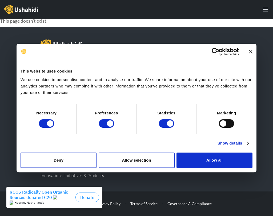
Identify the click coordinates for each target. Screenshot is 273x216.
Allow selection (136, 160)
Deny (58, 160)
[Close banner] (250, 52)
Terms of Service (144, 203)
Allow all (214, 160)
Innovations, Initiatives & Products (72, 175)
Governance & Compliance (189, 203)
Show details (230, 143)
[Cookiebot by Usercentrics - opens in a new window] (215, 52)
